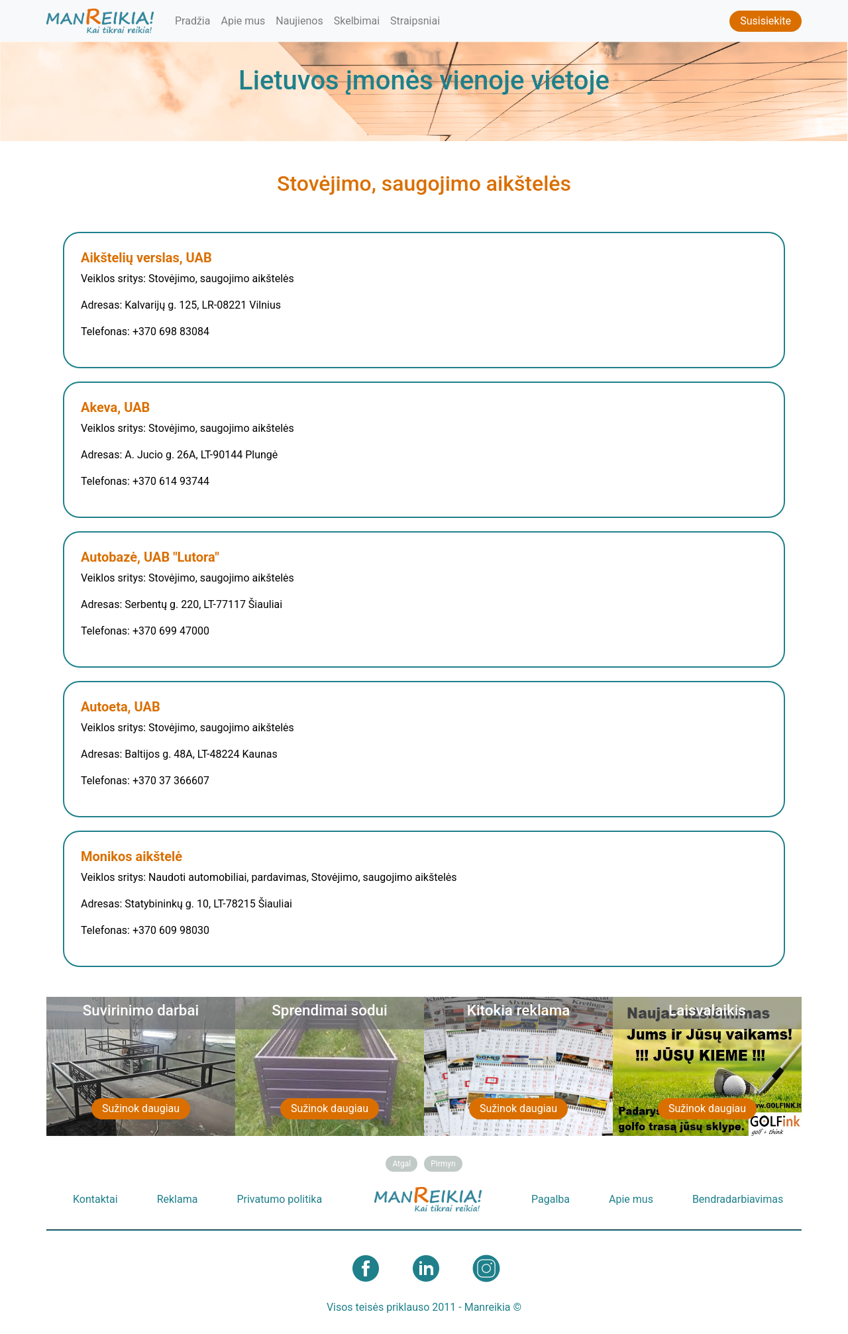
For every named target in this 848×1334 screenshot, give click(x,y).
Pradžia (192, 21)
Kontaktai (95, 1199)
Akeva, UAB (115, 407)
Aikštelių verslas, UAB (146, 258)
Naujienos (299, 21)
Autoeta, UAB (120, 707)
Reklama (177, 1199)
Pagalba (550, 1199)
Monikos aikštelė (131, 856)
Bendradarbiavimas (737, 1199)
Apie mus (243, 21)
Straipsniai (415, 21)
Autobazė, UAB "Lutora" (150, 557)
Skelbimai (357, 21)
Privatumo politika (279, 1199)
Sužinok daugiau (141, 1108)
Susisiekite (765, 21)
